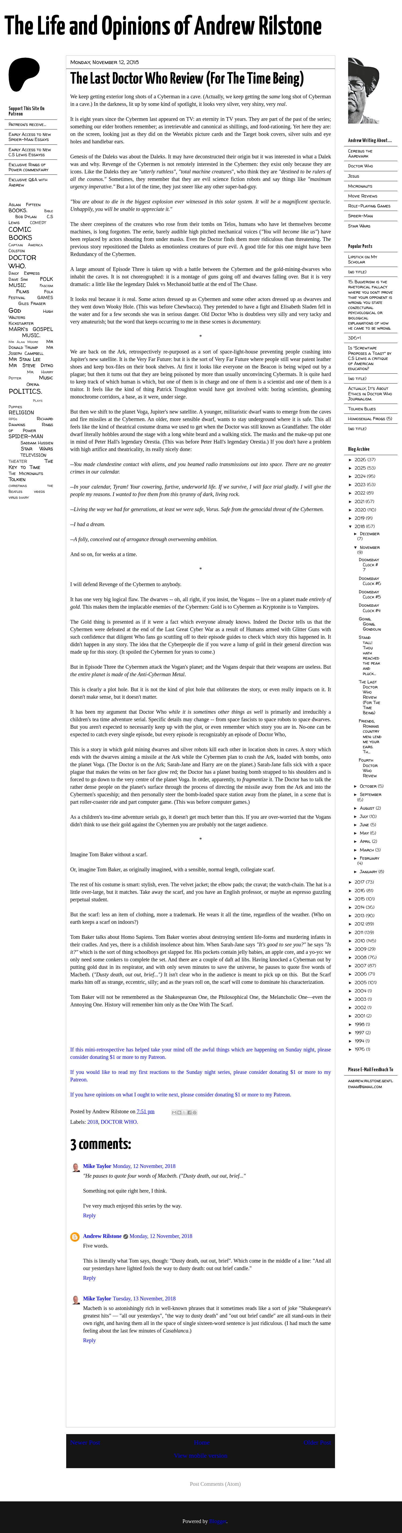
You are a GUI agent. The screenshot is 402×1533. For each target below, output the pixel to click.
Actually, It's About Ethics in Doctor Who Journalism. (370, 393)
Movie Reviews (362, 196)
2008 (361, 957)
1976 (360, 1049)
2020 (361, 510)
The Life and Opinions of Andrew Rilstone (163, 27)
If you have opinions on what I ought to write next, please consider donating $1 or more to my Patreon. (181, 1094)
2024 (361, 476)
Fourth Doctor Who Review (368, 768)
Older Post (317, 1442)
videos (39, 491)
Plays (37, 400)
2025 (361, 468)
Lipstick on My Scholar (362, 259)
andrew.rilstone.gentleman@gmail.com (370, 1083)
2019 (360, 518)
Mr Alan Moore (23, 342)
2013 (360, 915)
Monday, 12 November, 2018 (144, 1166)
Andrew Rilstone (102, 1236)
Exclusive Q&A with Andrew (28, 182)
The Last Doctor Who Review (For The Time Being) (369, 697)
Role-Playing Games (369, 206)
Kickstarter (21, 323)
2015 (360, 899)
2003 (361, 999)
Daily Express (24, 273)
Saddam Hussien (37, 443)
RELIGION (21, 412)
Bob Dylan (25, 216)
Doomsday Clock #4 (370, 607)
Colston (17, 251)
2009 (361, 949)
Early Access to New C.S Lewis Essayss (30, 152)
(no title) (357, 272)
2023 (361, 485)
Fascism (46, 285)
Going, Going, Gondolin (370, 624)
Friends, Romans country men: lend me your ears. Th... (370, 736)
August (368, 808)
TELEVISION (33, 455)
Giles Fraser (31, 303)
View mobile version (201, 1455)
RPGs (13, 419)
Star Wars (37, 448)
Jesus (353, 176)
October (369, 786)
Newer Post (85, 1442)
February (369, 858)
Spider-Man (360, 216)
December (369, 534)
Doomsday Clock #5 (370, 594)
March (367, 850)
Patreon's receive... (27, 124)
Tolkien (17, 479)
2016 (360, 891)
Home (202, 1442)
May (365, 833)
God (15, 310)
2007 (361, 966)
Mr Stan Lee (24, 359)
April (366, 841)
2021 (360, 501)
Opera (33, 384)
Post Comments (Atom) (215, 1484)
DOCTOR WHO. (119, 1122)
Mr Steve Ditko (31, 365)
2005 (361, 982)
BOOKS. (18, 210)
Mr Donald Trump (31, 344)
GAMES (45, 297)
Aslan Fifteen (24, 204)
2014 (360, 907)
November (370, 547)
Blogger (217, 1521)
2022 (361, 493)
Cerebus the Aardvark (360, 153)
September (370, 794)
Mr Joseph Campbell (31, 350)
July (364, 816)
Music (46, 377)
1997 (360, 1033)
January (369, 872)
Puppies (15, 407)
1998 (360, 1024)
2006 (361, 974)
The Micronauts (26, 473)
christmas (18, 485)
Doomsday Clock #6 (370, 580)
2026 (361, 460)
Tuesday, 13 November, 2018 (144, 1298)
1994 (360, 1041)
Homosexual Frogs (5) (370, 419)
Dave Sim (18, 279)
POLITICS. (25, 391)
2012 (360, 924)
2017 (360, 882)
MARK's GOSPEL (31, 329)
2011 (359, 932)
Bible (48, 211)
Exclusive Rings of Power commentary (28, 167)
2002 (361, 1007)
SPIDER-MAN (26, 436)
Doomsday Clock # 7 (369, 565)
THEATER (18, 461)
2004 (361, 991)
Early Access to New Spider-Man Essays (30, 136)
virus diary (19, 497)
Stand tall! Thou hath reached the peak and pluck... (369, 655)
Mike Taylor (97, 1166)
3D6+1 (354, 338)
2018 (92, 1122)
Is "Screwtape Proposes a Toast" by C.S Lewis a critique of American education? (369, 358)
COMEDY (38, 222)
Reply (89, 1215)
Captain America (26, 245)
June (365, 825)
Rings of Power (31, 427)
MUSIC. (31, 335)
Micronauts (360, 186)
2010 (360, 941)
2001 (360, 1016)
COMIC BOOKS (20, 233)
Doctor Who (360, 166)
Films (22, 291)
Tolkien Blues (362, 409)
